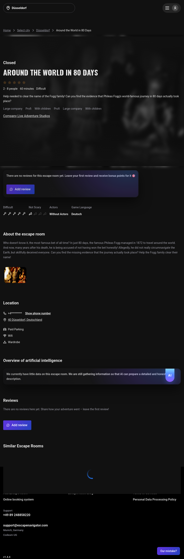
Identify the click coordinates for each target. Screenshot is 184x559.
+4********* (15, 313)
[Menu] (171, 8)
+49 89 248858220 (16, 515)
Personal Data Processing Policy (154, 499)
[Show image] (15, 275)
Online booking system (18, 499)
